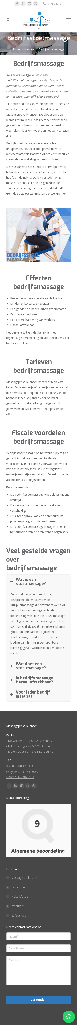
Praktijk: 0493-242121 (20, 766)
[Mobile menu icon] (68, 19)
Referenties (18, 915)
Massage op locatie (24, 878)
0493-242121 (52, 4)
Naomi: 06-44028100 (20, 777)
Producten (18, 906)
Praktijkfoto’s (19, 896)
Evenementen (20, 887)
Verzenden (38, 1000)
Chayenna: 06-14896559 (22, 772)
